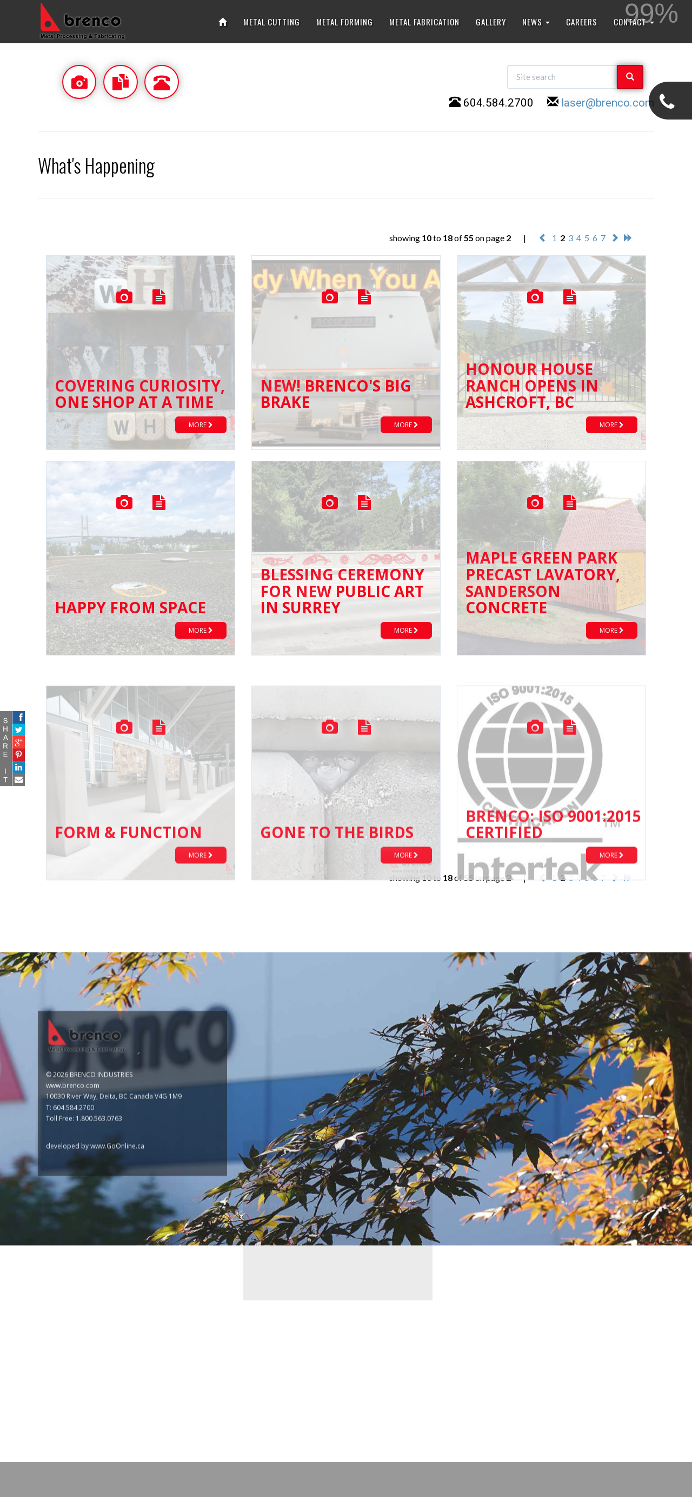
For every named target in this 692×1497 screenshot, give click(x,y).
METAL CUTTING (271, 22)
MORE (201, 424)
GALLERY (491, 22)
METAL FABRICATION (424, 22)
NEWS (536, 22)
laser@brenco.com (607, 102)
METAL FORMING (344, 22)
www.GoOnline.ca (117, 1443)
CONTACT (634, 22)
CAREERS (581, 22)
